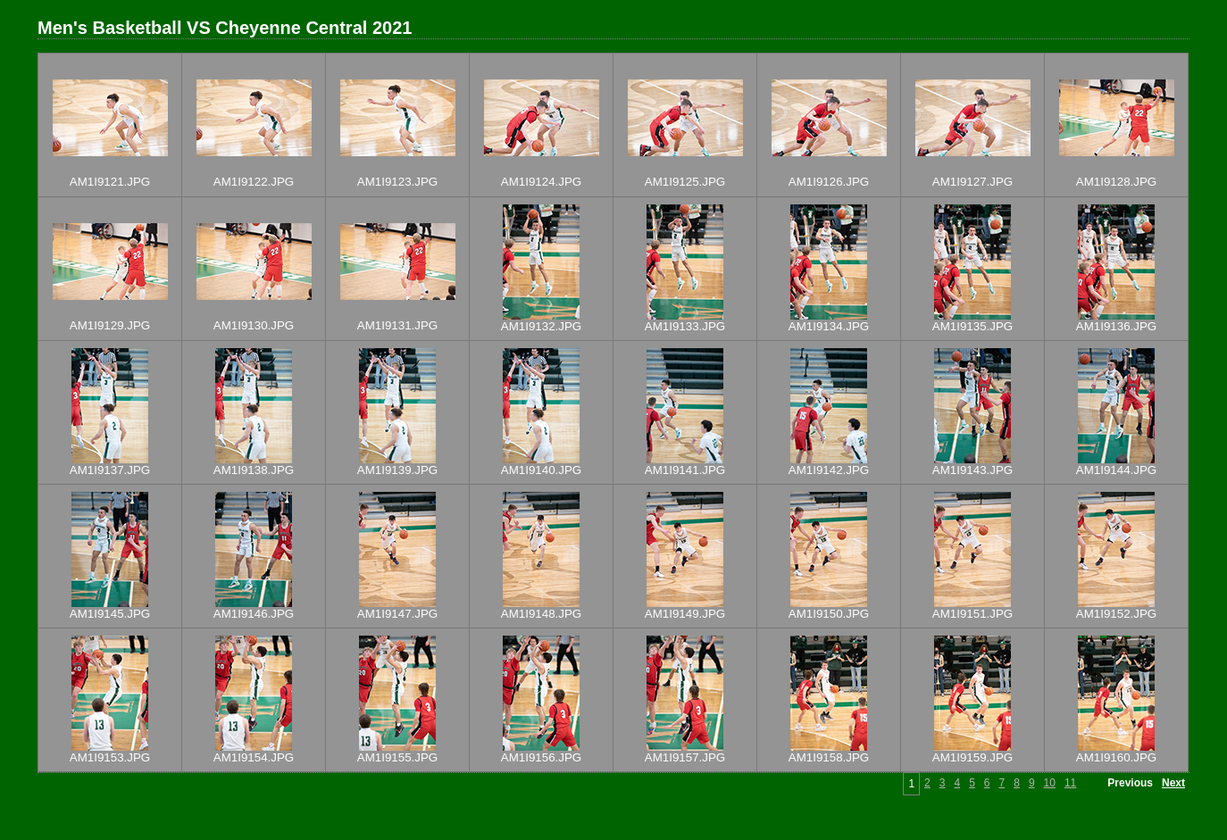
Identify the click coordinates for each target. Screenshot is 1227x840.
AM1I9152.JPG (1116, 613)
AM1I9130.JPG (253, 325)
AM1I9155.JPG (397, 757)
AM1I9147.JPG (397, 613)
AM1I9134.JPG (829, 326)
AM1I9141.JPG (685, 470)
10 (1050, 783)
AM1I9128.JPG (1116, 181)
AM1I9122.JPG (253, 181)
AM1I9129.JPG (110, 325)
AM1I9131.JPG (397, 325)
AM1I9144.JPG (1116, 470)
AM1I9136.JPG (1116, 326)
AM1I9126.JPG (829, 181)
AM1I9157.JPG (685, 757)
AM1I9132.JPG (541, 326)
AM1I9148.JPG (541, 613)
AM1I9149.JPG (685, 613)
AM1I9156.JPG (541, 757)
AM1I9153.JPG (110, 757)
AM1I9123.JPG (397, 181)
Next (1173, 783)
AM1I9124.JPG (541, 181)
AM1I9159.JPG (972, 757)
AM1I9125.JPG (685, 181)
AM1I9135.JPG (972, 326)
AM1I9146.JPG (253, 613)
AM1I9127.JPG (972, 181)
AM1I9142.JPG (829, 470)
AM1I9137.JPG (110, 470)
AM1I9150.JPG (829, 613)
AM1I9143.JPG (972, 470)
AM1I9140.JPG (541, 470)
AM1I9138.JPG (253, 470)
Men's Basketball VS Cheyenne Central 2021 (225, 27)
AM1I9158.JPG (829, 757)
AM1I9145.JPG (110, 613)
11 (1070, 783)
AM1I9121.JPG (110, 181)
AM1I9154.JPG (253, 757)
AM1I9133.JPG (685, 326)
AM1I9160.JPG (1116, 757)
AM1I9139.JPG (397, 470)
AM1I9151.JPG (972, 613)
